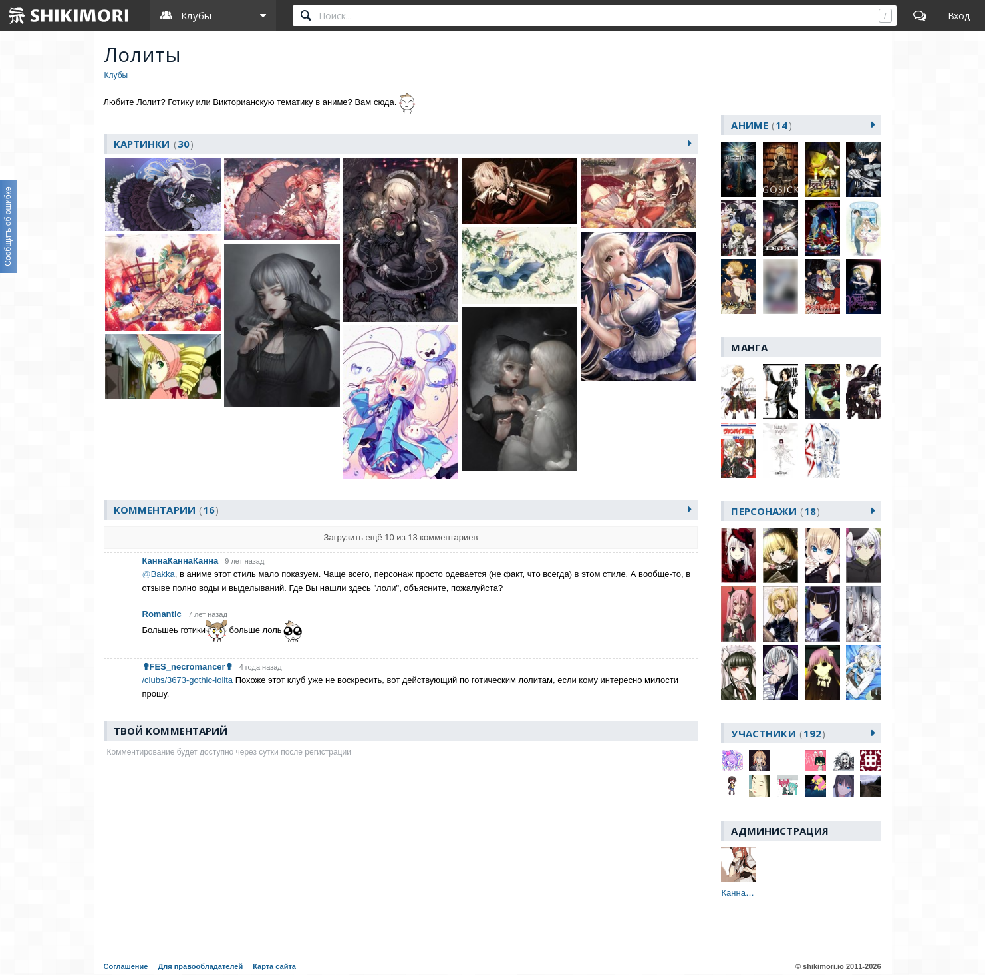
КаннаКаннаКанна (180, 561)
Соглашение (126, 966)
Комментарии (166, 510)
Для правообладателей (200, 966)
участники (778, 733)
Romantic (162, 614)
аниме (761, 125)
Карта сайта (274, 966)
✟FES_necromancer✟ (187, 667)
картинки (154, 144)
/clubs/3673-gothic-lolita (187, 680)
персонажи (775, 511)
